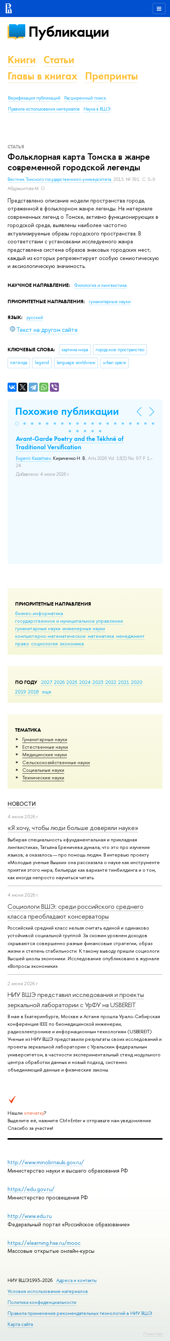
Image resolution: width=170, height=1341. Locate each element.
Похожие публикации (67, 411)
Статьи (58, 59)
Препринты (111, 76)
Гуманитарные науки (44, 739)
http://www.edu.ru (30, 1216)
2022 (110, 682)
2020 (136, 682)
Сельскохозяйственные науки (56, 762)
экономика (72, 643)
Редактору (152, 1333)
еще (46, 691)
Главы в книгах (42, 76)
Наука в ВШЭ (96, 109)
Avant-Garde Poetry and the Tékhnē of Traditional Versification (70, 443)
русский (34, 318)
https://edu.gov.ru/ (31, 1189)
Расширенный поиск (85, 98)
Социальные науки (43, 769)
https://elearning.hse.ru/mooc (44, 1242)
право (22, 643)
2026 (59, 682)
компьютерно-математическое (50, 635)
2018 (33, 691)
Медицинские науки (44, 754)
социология (44, 643)
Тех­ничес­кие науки (43, 777)
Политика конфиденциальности (42, 1302)
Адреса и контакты (76, 1280)
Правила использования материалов (44, 109)
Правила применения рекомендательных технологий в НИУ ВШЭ (80, 1313)
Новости (22, 804)
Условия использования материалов (48, 1291)
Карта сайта (20, 1324)
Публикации (68, 31)
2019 (20, 691)
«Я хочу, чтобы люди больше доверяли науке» (73, 827)
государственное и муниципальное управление (69, 620)
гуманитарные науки (37, 628)
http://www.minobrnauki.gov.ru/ (46, 1162)
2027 (46, 682)
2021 (123, 682)
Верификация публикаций (34, 98)
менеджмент (130, 635)
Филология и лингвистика (100, 285)
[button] (17, 423)
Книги (22, 59)
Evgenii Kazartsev (33, 458)
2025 (71, 682)
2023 (98, 682)
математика (101, 635)
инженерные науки (83, 628)
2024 (85, 682)
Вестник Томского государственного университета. (60, 179)
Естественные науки (45, 746)
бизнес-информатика (39, 613)
